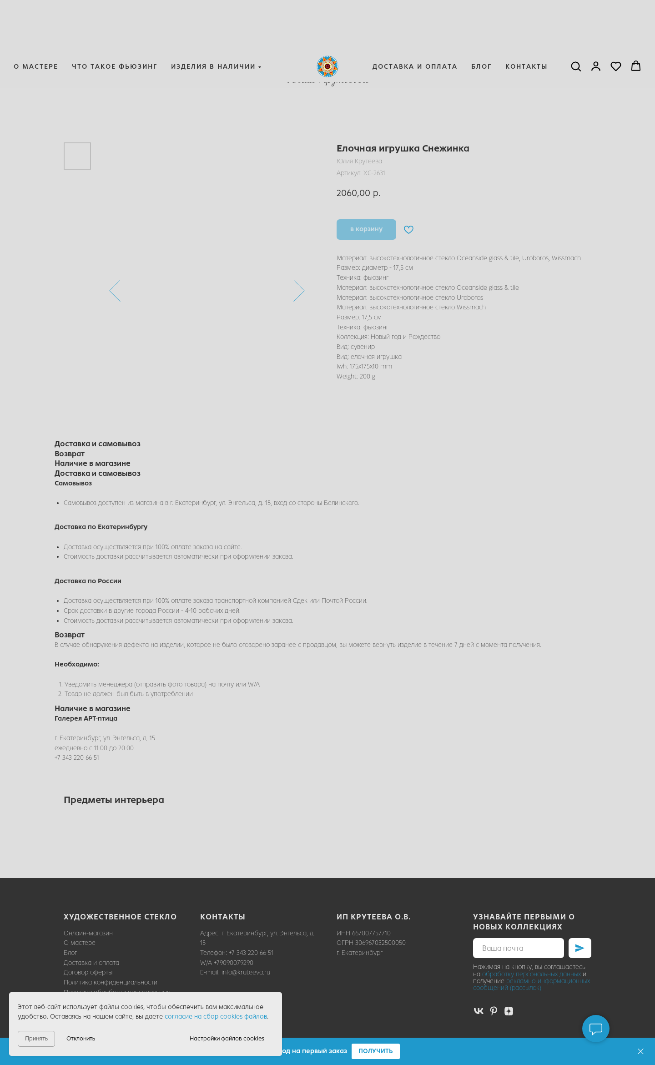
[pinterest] (493, 1011)
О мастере (36, 21)
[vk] (478, 1011)
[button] (376, 1052)
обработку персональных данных (531, 974)
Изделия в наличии (213, 21)
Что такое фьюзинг (114, 21)
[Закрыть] (640, 1051)
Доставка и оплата (415, 21)
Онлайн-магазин (88, 933)
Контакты (526, 21)
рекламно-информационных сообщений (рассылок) (531, 984)
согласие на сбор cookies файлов (216, 1016)
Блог (481, 21)
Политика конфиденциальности (110, 982)
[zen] (508, 1011)
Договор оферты (88, 972)
